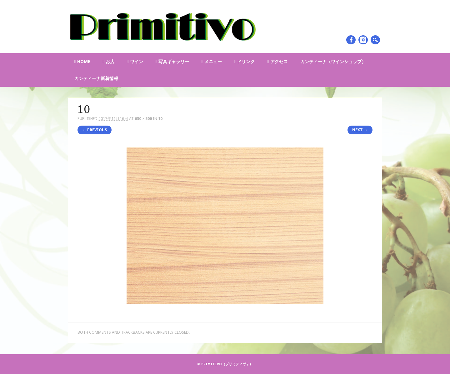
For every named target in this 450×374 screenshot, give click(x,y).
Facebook (351, 39)
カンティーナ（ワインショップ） (333, 61)
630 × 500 (143, 118)
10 (160, 118)
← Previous (94, 129)
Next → (360, 129)
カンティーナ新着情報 (96, 78)
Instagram (363, 39)
